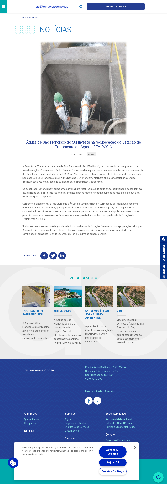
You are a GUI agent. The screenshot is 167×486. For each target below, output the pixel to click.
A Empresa (30, 415)
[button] (13, 462)
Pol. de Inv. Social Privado (119, 424)
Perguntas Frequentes (118, 441)
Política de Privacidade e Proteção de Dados (83, 480)
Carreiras (70, 440)
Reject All (112, 462)
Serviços (70, 415)
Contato (110, 436)
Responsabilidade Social (119, 421)
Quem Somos (31, 421)
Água (68, 421)
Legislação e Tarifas (76, 424)
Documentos (72, 432)
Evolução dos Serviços (77, 428)
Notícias (34, 17)
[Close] (135, 447)
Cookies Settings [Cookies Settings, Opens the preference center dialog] (112, 471)
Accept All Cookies (112, 451)
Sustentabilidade (116, 415)
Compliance (30, 424)
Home (25, 17)
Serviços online (116, 6)
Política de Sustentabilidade (121, 428)
